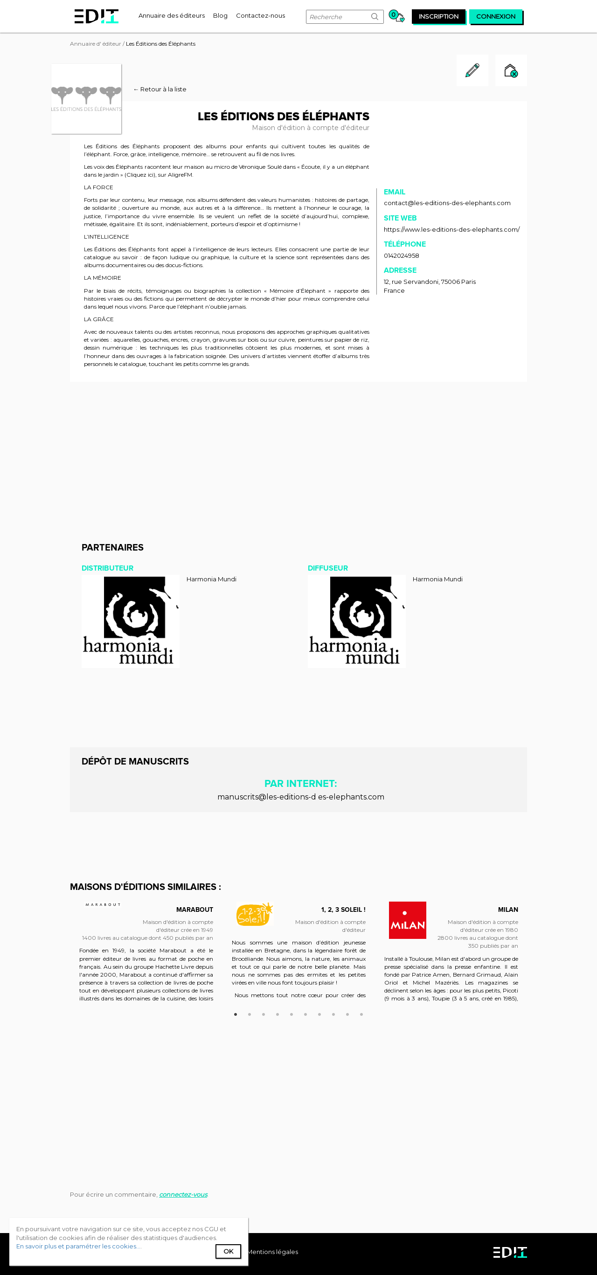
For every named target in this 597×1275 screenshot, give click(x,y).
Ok (228, 1251)
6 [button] (305, 1013)
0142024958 (401, 255)
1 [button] (235, 1013)
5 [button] (291, 1013)
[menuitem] (172, 15)
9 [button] (347, 1013)
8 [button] (333, 1013)
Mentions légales (272, 1251)
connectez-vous (183, 1194)
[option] (146, 956)
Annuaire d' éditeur (95, 43)
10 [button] (361, 1013)
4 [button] (277, 1013)
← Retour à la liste (160, 89)
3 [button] (263, 1013)
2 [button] (249, 1013)
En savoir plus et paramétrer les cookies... (78, 1246)
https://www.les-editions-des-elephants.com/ (452, 229)
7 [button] (319, 1013)
